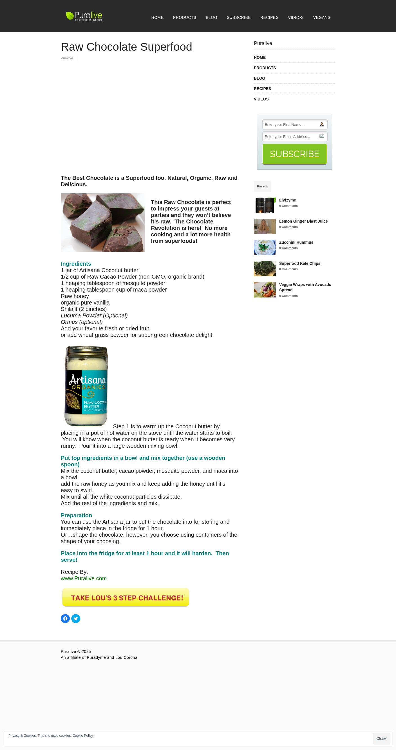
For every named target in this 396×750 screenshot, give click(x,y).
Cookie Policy (83, 736)
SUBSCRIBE (239, 17)
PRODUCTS (184, 17)
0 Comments (288, 205)
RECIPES (269, 17)
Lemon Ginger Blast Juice (303, 221)
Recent (262, 186)
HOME (157, 17)
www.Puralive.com (84, 578)
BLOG (211, 17)
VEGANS (321, 17)
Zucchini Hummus (296, 242)
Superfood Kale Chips (299, 263)
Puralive (67, 58)
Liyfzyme (287, 200)
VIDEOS (296, 17)
